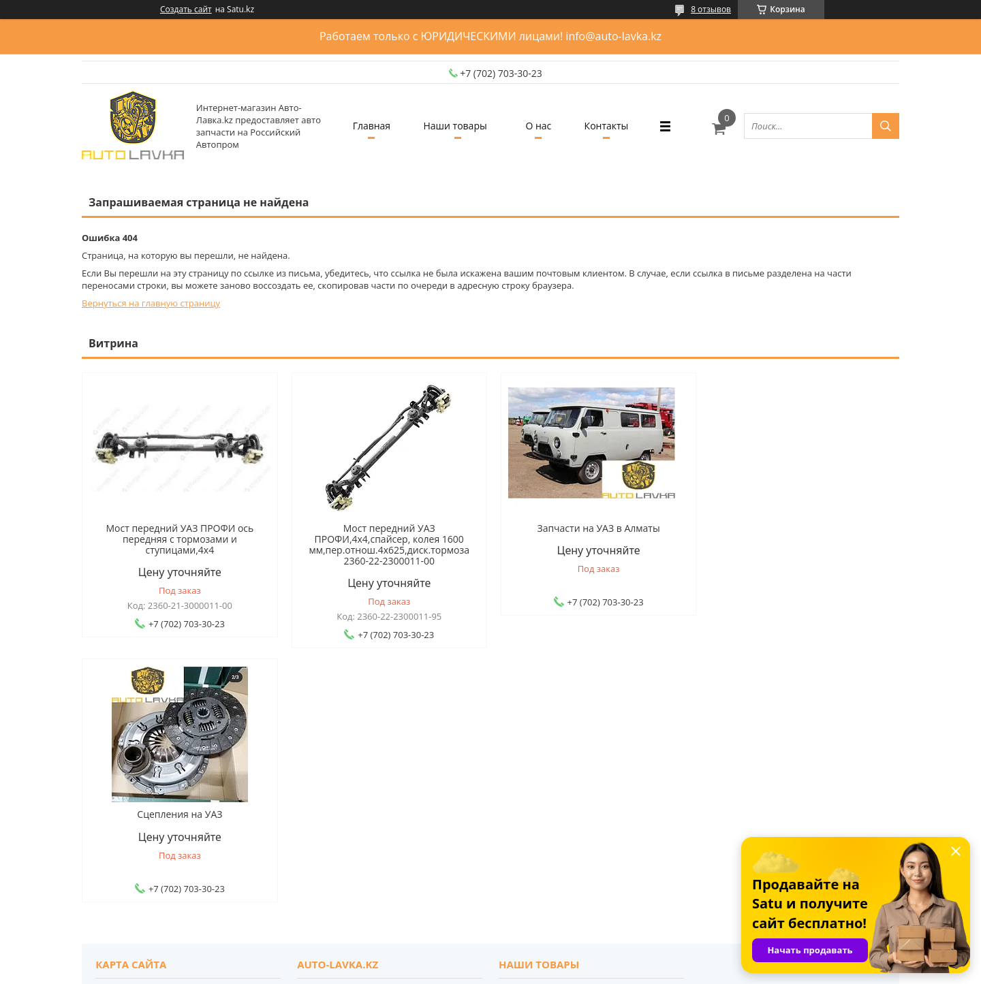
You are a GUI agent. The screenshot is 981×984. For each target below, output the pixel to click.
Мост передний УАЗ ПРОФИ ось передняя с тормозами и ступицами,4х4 (179, 539)
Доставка (122, 756)
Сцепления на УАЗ (802, 528)
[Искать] (885, 126)
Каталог (522, 737)
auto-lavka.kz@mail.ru (548, 832)
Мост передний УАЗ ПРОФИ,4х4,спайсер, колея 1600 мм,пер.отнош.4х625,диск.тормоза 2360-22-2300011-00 (387, 545)
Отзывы (321, 756)
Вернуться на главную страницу (151, 303)
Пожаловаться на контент (520, 971)
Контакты (608, 125)
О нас (539, 125)
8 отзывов (711, 9)
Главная (370, 125)
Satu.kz (550, 958)
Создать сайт (186, 9)
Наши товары (454, 125)
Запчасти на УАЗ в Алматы (594, 528)
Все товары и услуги (835, 664)
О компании (330, 737)
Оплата (118, 774)
